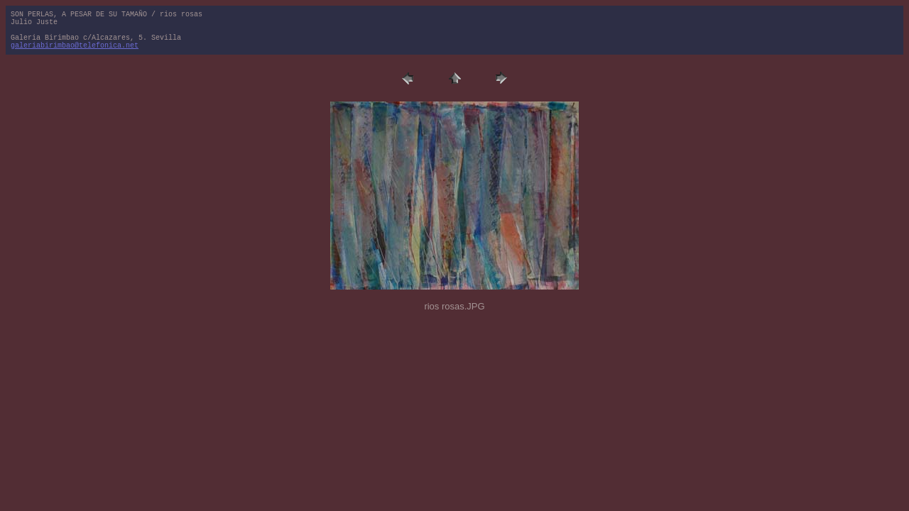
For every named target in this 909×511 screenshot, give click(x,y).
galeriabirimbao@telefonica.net (74, 46)
